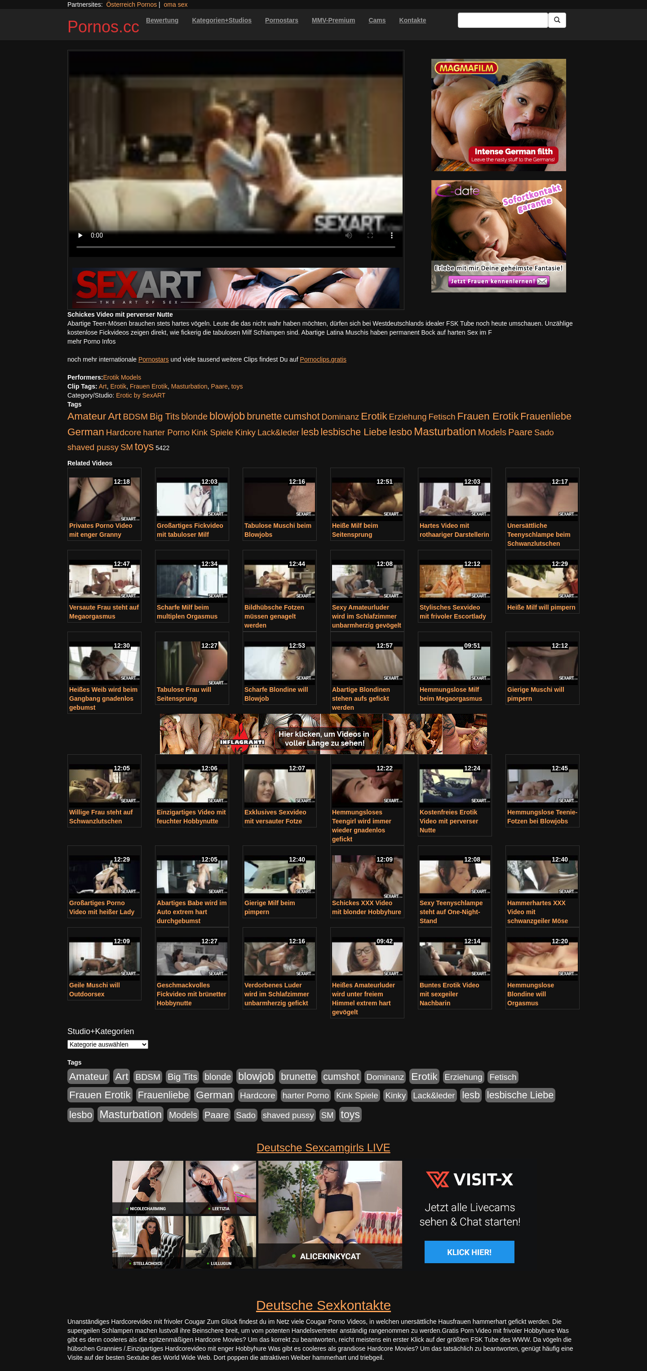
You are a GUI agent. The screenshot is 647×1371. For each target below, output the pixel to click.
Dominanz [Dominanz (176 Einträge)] (340, 416)
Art (103, 386)
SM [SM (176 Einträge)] (126, 447)
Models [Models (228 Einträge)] (492, 432)
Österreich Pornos (131, 4)
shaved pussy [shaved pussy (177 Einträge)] (93, 447)
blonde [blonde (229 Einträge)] (194, 416)
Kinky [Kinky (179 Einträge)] (245, 432)
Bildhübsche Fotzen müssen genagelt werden (274, 616)
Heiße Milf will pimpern (541, 607)
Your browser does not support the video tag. (236, 154)
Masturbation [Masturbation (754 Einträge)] (445, 431)
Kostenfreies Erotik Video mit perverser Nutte (449, 821)
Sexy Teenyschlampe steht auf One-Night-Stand (451, 911)
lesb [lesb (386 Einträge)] (310, 432)
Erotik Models (122, 377)
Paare (219, 386)
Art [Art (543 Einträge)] (114, 416)
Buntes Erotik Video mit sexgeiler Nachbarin (449, 994)
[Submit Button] (557, 20)
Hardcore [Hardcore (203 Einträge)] (124, 432)
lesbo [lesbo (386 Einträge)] (400, 432)
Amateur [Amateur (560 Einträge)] (86, 416)
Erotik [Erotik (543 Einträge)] (374, 416)
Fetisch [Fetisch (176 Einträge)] (441, 416)
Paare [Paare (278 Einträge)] (520, 432)
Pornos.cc (103, 27)
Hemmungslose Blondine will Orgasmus (530, 994)
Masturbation (189, 386)
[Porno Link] (236, 288)
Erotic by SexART (140, 395)
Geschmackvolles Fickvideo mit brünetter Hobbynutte (191, 994)
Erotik (118, 386)
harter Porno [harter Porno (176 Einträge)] (166, 432)
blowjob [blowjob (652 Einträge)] (227, 416)
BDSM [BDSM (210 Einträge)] (135, 416)
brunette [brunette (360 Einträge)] (264, 416)
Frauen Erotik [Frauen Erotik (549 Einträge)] (487, 416)
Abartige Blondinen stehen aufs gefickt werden (361, 698)
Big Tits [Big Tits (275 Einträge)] (164, 416)
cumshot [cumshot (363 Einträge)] (301, 416)
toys (237, 386)
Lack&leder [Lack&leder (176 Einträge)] (278, 432)
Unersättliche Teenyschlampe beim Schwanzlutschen (539, 534)
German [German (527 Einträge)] (85, 432)
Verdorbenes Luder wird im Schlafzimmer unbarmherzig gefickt (276, 994)
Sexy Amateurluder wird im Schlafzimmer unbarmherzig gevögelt (366, 616)
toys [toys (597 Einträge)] (144, 446)
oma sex (176, 4)
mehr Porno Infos (91, 341)
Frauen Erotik (149, 386)
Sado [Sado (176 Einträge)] (544, 432)
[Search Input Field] (503, 20)
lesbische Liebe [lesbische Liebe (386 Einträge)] (354, 432)
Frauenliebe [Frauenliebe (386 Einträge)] (546, 416)
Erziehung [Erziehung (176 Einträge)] (408, 416)
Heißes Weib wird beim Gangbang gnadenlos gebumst (103, 698)
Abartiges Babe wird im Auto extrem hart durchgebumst (192, 911)
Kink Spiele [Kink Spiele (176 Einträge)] (212, 432)
